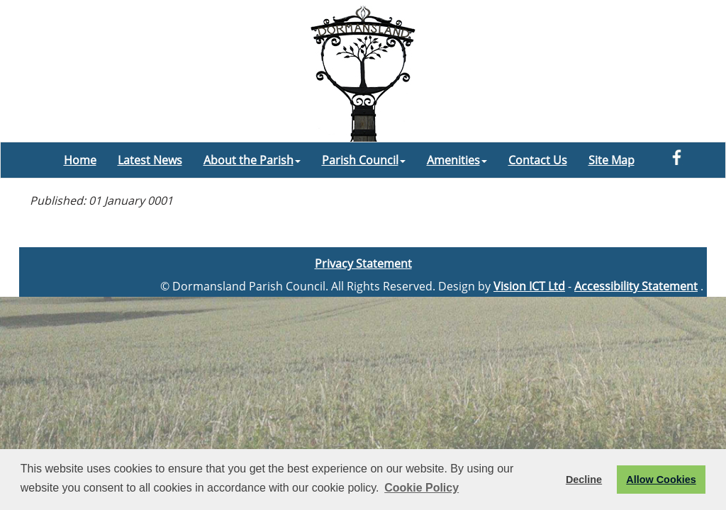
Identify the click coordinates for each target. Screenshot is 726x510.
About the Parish (252, 160)
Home (80, 160)
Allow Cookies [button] (661, 479)
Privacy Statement (363, 263)
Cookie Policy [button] (421, 488)
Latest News (150, 160)
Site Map (611, 160)
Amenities (457, 160)
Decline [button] (584, 479)
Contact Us (537, 160)
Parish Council (364, 160)
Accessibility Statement (636, 286)
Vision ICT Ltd (529, 286)
